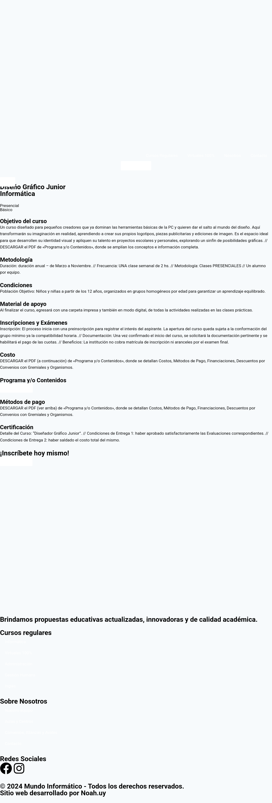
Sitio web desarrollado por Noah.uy (53, 793)
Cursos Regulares (162, 155)
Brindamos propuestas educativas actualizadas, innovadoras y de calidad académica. (129, 619)
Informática (15, 641)
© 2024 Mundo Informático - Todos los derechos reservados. (92, 786)
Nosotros (232, 155)
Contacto (259, 155)
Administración (18, 663)
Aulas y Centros (19, 721)
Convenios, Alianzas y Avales (31, 732)
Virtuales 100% (201, 155)
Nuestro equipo (19, 710)
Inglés (10, 686)
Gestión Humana (20, 675)
